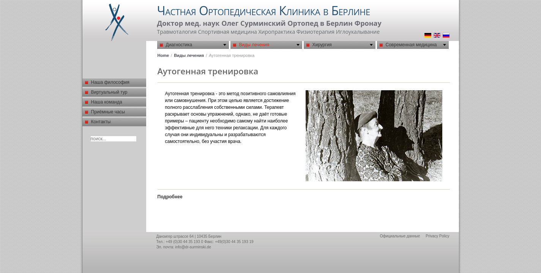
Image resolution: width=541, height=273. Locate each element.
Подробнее (170, 196)
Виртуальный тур (109, 92)
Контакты (101, 121)
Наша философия (110, 82)
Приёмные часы (108, 112)
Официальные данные (400, 236)
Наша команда (106, 102)
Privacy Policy (437, 236)
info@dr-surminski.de (193, 247)
